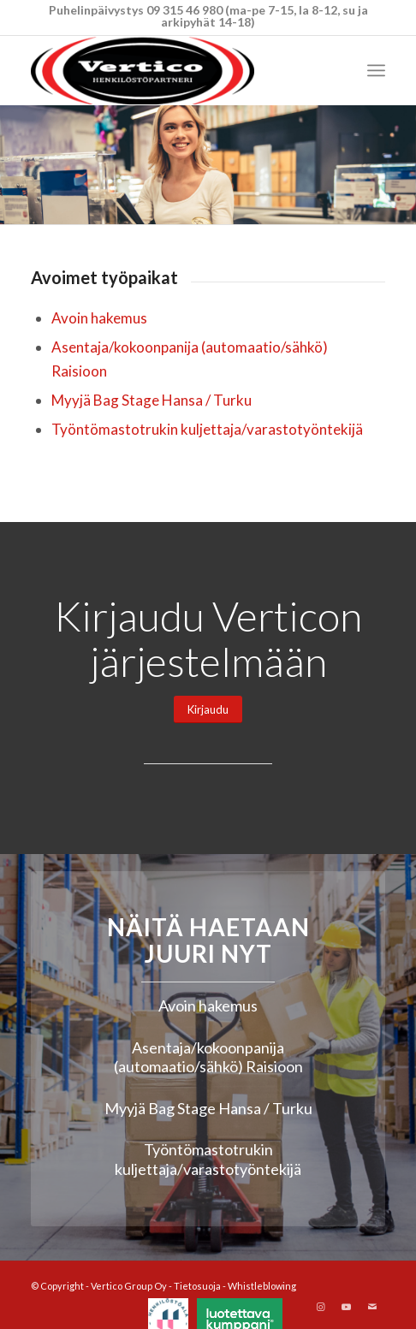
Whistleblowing (262, 1285)
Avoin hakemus (99, 318)
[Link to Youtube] (347, 1307)
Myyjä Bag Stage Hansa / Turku (151, 400)
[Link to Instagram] (321, 1307)
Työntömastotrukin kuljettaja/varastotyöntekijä (207, 429)
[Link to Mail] (372, 1307)
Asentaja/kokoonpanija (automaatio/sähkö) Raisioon (208, 1057)
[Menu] (376, 70)
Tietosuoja (197, 1285)
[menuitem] (376, 70)
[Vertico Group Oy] (172, 70)
